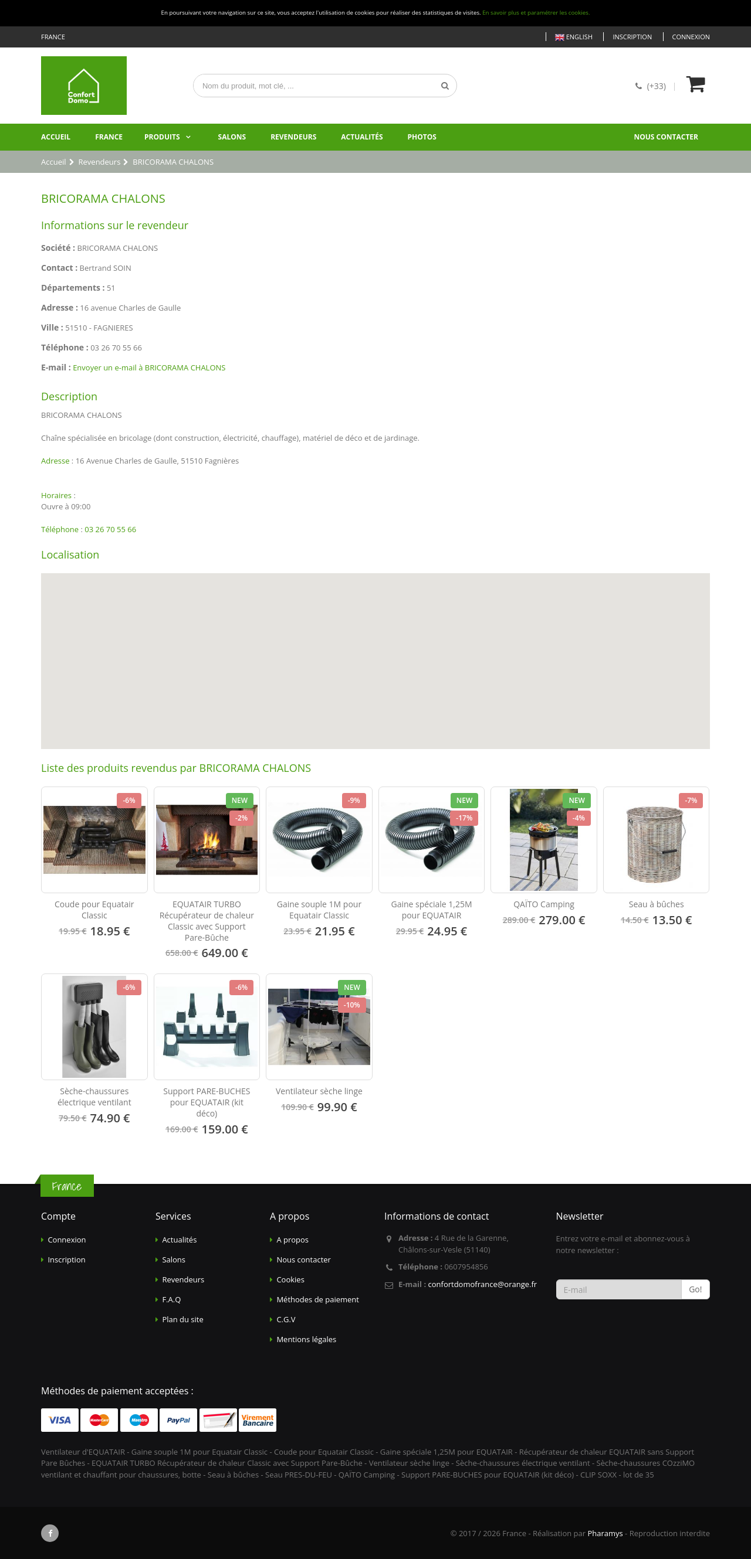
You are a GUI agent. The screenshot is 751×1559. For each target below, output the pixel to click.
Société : (58, 247)
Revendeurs (293, 137)
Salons (232, 137)
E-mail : (56, 367)
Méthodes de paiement (317, 1299)
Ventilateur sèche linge (319, 1091)
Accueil (55, 137)
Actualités (362, 137)
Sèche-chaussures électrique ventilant (94, 1096)
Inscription (632, 36)
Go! (695, 1289)
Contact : (59, 267)
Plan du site (182, 1319)
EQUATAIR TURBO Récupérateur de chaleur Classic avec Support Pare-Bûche (207, 920)
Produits (162, 137)
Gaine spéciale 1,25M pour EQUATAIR (431, 909)
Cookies (290, 1279)
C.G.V (285, 1319)
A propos (292, 1239)
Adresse (55, 460)
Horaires (56, 495)
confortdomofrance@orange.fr (482, 1284)
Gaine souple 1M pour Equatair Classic (319, 909)
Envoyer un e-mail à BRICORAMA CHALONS (149, 367)
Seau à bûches (656, 904)
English (574, 37)
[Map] (375, 661)
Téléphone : (65, 347)
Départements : (73, 287)
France (109, 137)
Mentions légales (306, 1339)
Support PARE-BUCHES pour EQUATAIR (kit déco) (206, 1102)
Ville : (52, 327)
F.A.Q (171, 1299)
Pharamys (605, 1533)
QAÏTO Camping (543, 904)
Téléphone (60, 529)
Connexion (691, 36)
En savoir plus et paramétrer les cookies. (536, 12)
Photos (422, 137)
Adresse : (59, 307)
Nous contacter (666, 137)
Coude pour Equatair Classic (94, 909)
